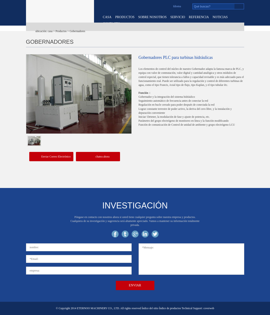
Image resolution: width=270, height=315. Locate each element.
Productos (124, 17)
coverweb (208, 308)
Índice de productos (170, 308)
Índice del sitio (150, 308)
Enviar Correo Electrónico (51, 157)
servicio (177, 17)
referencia (199, 17)
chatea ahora (97, 157)
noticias (220, 17)
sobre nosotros (152, 17)
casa (107, 17)
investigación (135, 205)
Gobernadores (77, 31)
